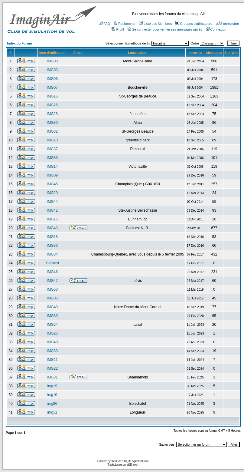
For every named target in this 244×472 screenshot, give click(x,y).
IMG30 (52, 122)
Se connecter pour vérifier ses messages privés (165, 29)
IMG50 (52, 289)
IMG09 (52, 175)
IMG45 (52, 184)
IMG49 (52, 307)
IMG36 (52, 245)
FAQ (104, 23)
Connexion (216, 29)
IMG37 (52, 149)
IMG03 (52, 70)
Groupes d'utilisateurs (193, 23)
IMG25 (52, 105)
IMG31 (52, 377)
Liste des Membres (155, 23)
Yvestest (52, 263)
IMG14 (52, 166)
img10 (52, 395)
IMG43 (52, 228)
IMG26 (52, 333)
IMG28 (52, 114)
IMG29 (52, 193)
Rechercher (124, 23)
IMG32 (52, 131)
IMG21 (52, 360)
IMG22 (52, 368)
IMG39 (52, 316)
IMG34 (52, 254)
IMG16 (52, 96)
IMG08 (52, 61)
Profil (118, 29)
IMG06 (52, 79)
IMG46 (52, 272)
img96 (52, 403)
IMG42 (52, 210)
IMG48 (52, 342)
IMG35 (52, 158)
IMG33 (52, 351)
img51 (52, 412)
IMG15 (52, 219)
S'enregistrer (227, 23)
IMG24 (52, 324)
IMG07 (52, 87)
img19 (52, 386)
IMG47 (52, 281)
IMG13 (52, 140)
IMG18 (52, 237)
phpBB (114, 461)
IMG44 (52, 202)
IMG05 (52, 298)
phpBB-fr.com (131, 464)
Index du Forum (19, 43)
